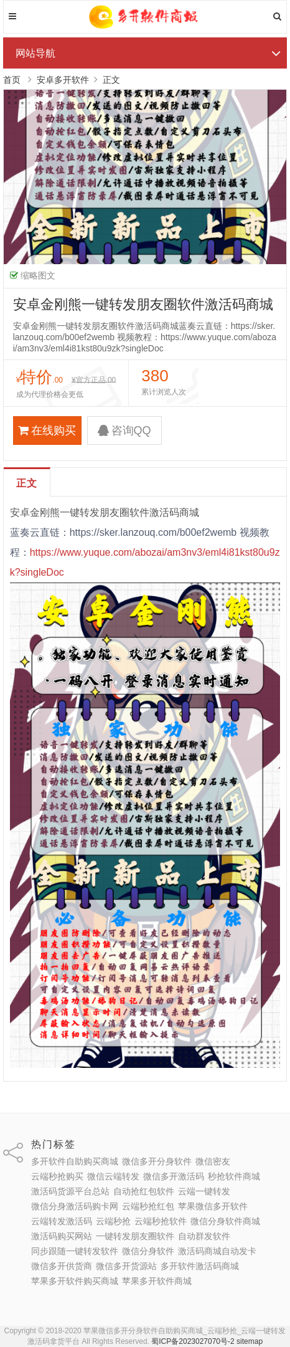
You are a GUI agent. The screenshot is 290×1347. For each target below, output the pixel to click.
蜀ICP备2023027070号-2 (192, 1341)
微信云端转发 (113, 1176)
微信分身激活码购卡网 (74, 1206)
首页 (12, 80)
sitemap (249, 1341)
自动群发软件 (204, 1236)
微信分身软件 (148, 1251)
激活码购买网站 (61, 1236)
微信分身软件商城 (225, 1221)
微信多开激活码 (173, 1176)
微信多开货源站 (126, 1266)
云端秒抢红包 (148, 1206)
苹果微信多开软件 (213, 1206)
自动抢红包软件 (143, 1191)
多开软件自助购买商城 (74, 1161)
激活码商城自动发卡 (217, 1251)
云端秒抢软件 (160, 1221)
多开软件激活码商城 (200, 1266)
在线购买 (47, 430)
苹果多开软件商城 (157, 1281)
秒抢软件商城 (234, 1176)
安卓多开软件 (63, 80)
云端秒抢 (113, 1221)
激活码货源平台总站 (70, 1191)
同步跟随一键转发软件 (74, 1251)
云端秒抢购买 (57, 1176)
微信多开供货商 (61, 1266)
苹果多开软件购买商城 (74, 1281)
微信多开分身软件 (157, 1161)
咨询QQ (124, 430)
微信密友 (212, 1161)
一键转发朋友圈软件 (135, 1236)
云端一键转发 (204, 1191)
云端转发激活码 (61, 1221)
